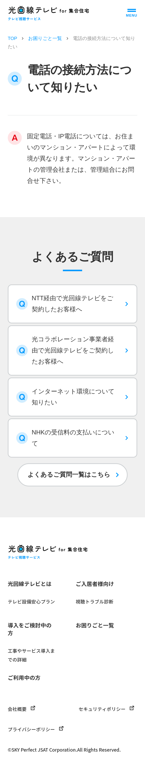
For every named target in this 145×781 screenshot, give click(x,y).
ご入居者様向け (95, 583)
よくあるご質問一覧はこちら (69, 474)
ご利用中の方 (24, 677)
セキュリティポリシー (106, 708)
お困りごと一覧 (45, 38)
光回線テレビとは (30, 583)
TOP (12, 38)
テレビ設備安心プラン (31, 601)
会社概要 (21, 708)
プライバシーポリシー (35, 729)
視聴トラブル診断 (94, 601)
